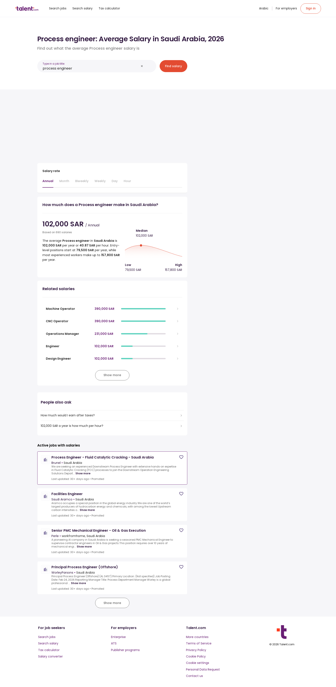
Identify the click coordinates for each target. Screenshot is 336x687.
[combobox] (91, 68)
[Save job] (181, 457)
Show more (82, 473)
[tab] (47, 183)
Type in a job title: (54, 63)
